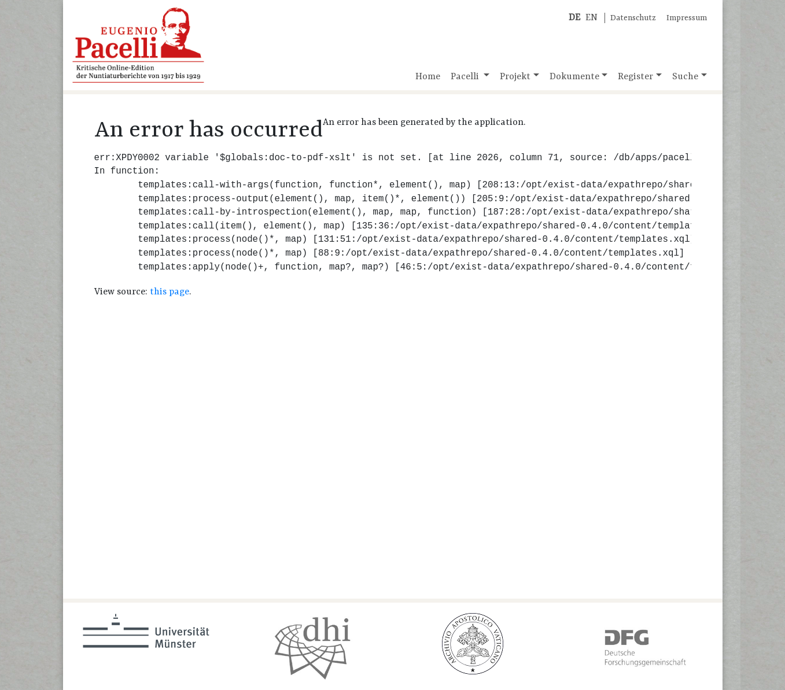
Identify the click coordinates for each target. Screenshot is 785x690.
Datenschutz (633, 18)
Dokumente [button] (574, 77)
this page (169, 292)
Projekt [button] (515, 77)
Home (427, 77)
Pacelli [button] (466, 77)
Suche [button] (685, 77)
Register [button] (635, 77)
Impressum (686, 18)
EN (591, 18)
